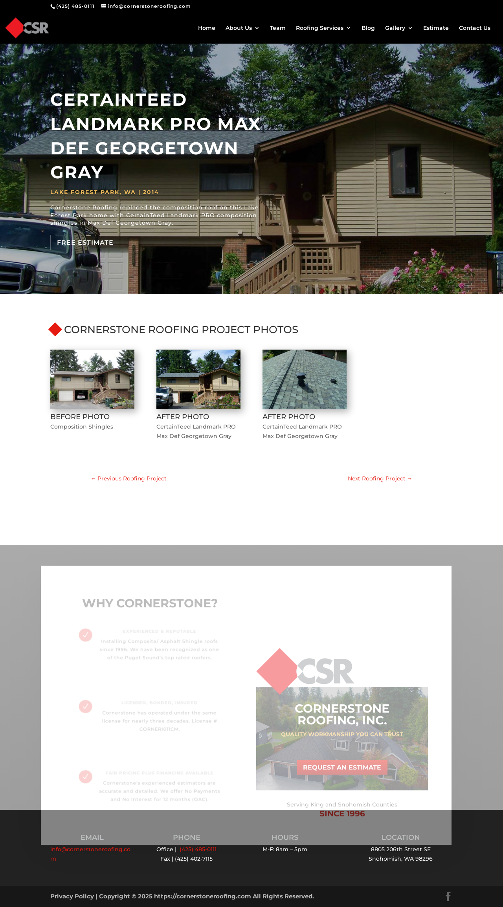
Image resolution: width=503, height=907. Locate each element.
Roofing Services (319, 28)
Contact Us (474, 28)
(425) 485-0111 (75, 6)
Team (278, 28)
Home (206, 28)
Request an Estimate (342, 771)
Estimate (436, 28)
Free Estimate (85, 242)
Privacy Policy (72, 896)
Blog (368, 28)
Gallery (395, 28)
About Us (239, 28)
